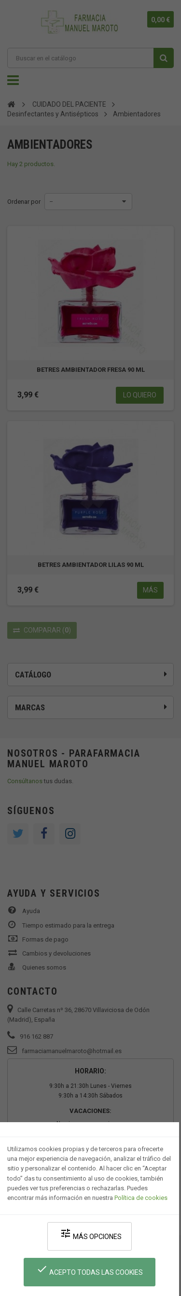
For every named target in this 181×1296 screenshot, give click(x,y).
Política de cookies (140, 1197)
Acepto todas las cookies (89, 1269)
